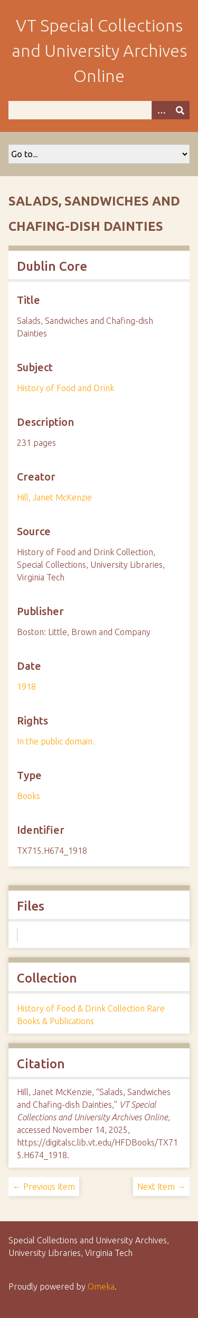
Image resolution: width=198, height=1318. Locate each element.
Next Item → (161, 1186)
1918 (26, 686)
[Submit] (180, 110)
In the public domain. (56, 741)
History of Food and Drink (65, 388)
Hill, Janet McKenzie (54, 497)
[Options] (161, 110)
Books (28, 796)
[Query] (99, 110)
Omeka (101, 1286)
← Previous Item (44, 1186)
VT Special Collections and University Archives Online (99, 50)
